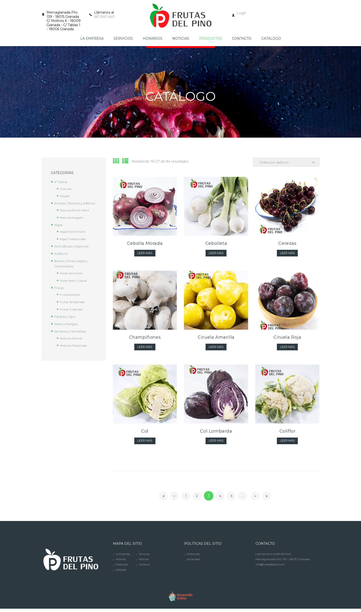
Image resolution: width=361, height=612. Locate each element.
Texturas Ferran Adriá (76, 215)
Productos (123, 567)
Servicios (144, 557)
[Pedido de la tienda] (284, 163)
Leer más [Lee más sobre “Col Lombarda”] (216, 444)
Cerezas (287, 244)
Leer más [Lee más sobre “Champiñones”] (145, 349)
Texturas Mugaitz (73, 223)
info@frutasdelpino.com (272, 567)
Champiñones (145, 339)
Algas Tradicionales (75, 244)
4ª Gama (61, 182)
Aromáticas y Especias (72, 251)
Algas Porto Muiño (74, 237)
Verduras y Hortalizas (71, 336)
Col (145, 433)
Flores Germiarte (73, 278)
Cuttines (66, 189)
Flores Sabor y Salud (75, 286)
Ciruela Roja (287, 339)
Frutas (59, 293)
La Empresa (124, 557)
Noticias (144, 562)
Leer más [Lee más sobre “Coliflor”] (287, 444)
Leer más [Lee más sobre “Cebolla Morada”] (145, 254)
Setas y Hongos (67, 329)
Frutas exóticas (71, 300)
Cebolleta (216, 244)
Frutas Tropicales (73, 314)
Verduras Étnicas (73, 343)
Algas (58, 230)
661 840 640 (104, 16)
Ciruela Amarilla (216, 339)
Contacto (145, 567)
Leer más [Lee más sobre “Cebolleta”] (216, 254)
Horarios (121, 562)
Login (241, 13)
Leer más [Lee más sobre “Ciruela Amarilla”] (216, 349)
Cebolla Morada (145, 244)
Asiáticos (61, 259)
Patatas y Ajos (66, 322)
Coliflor (287, 433)
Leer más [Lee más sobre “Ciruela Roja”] (287, 349)
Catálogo (122, 573)
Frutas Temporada (74, 307)
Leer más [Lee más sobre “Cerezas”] (287, 254)
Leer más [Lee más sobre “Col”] (145, 444)
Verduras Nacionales (76, 350)
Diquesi (66, 196)
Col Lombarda (216, 433)
